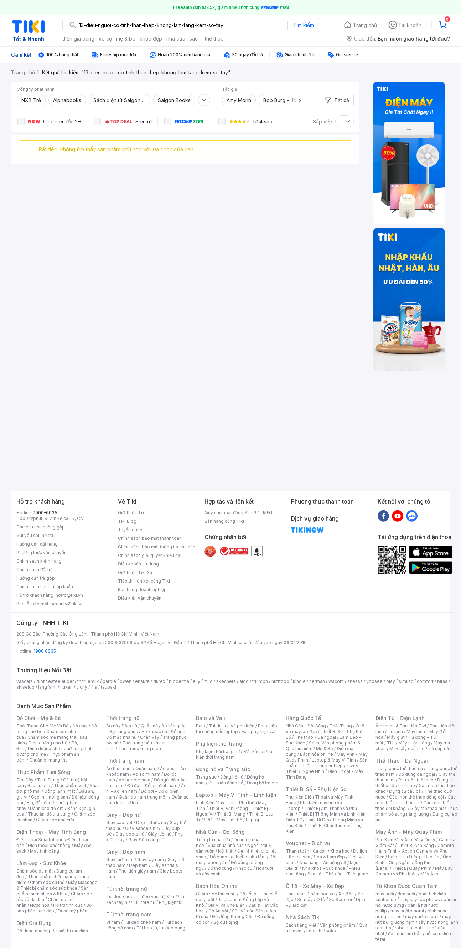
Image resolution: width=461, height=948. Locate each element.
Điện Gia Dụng (34, 923)
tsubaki (108, 687)
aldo (244, 681)
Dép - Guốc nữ (151, 822)
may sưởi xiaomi (407, 910)
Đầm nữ (129, 725)
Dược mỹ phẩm (73, 910)
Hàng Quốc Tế (303, 718)
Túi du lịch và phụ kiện (231, 725)
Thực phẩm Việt (70, 785)
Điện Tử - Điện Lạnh (400, 718)
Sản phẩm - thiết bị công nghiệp (326, 762)
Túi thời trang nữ (126, 889)
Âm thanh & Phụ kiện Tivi (400, 725)
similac (406, 681)
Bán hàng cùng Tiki (224, 521)
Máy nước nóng (414, 743)
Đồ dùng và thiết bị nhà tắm (238, 856)
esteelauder (61, 681)
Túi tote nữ (144, 902)
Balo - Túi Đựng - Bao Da (413, 856)
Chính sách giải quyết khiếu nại (149, 555)
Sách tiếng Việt (301, 925)
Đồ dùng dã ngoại (416, 774)
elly (196, 681)
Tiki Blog (127, 521)
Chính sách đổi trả (34, 569)
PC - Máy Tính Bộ (224, 819)
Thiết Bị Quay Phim (411, 868)
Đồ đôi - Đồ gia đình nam (152, 785)
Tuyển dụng (130, 529)
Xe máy (305, 899)
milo (208, 681)
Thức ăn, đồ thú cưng (49, 814)
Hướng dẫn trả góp (35, 578)
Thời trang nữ (123, 718)
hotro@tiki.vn (69, 595)
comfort (425, 681)
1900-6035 (45, 512)
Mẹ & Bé (324, 748)
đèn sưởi (406, 893)
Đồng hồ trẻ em (262, 782)
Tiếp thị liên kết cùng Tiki (144, 581)
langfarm (47, 687)
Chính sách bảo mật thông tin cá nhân (156, 546)
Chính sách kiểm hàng (39, 561)
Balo (200, 725)
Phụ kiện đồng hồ (225, 782)
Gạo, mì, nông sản (49, 797)
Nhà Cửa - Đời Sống (220, 832)
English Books (321, 930)
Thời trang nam (125, 761)
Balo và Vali (210, 718)
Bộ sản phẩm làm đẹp (54, 907)
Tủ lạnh (395, 731)
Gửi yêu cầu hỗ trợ (34, 535)
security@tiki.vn (67, 603)
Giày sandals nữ (141, 828)
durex (159, 681)
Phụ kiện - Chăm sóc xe (310, 893)
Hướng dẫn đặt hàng (37, 544)
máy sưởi (384, 893)
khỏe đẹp (151, 39)
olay (390, 681)
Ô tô (320, 899)
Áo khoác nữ (154, 731)
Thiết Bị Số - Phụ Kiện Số (316, 789)
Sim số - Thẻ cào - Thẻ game (337, 873)
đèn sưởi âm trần (405, 933)
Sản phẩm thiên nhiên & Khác (52, 890)
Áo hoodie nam (134, 780)
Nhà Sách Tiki (303, 917)
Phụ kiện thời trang (219, 744)
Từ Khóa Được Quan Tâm (406, 886)
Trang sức (206, 777)
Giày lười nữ (159, 834)
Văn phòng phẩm (337, 925)
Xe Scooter (340, 899)
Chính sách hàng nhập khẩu (44, 586)
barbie (109, 681)
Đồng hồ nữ (231, 777)
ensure (142, 681)
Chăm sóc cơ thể (47, 882)
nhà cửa (175, 39)
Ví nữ (172, 896)
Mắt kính (252, 751)
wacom (336, 681)
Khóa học (339, 851)
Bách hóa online (316, 754)
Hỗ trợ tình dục (68, 905)
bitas (442, 681)
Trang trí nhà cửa (213, 839)
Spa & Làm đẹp (329, 856)
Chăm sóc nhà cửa (55, 819)
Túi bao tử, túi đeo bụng (160, 928)
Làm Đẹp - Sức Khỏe (41, 863)
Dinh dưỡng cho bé (48, 743)
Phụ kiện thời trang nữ (218, 751)
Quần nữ (149, 725)
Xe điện (346, 893)
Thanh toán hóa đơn (306, 851)
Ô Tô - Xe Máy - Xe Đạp (315, 886)
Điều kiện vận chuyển (139, 598)
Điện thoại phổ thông (49, 845)
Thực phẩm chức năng (51, 876)
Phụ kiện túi (170, 902)
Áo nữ (112, 725)
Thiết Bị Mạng (231, 814)
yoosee (374, 681)
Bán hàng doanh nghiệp (142, 589)
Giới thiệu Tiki (132, 512)
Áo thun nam (119, 768)
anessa (355, 681)
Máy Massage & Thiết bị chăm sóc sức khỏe (57, 885)
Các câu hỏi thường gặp (40, 527)
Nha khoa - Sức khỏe (323, 868)
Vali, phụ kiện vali (259, 731)
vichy (81, 687)
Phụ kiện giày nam (137, 871)
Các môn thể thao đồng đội (416, 797)
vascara (24, 681)
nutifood (280, 681)
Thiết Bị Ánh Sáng (416, 845)
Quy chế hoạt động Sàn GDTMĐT (238, 512)
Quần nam (145, 768)
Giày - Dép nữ (123, 815)
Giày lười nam (120, 859)
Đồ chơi (80, 725)
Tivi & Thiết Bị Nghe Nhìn (322, 768)
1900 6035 (44, 651)
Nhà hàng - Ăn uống (319, 862)
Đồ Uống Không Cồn (233, 916)
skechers (226, 681)
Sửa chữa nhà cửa (226, 845)
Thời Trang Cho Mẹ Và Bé (42, 725)
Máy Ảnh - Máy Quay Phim (408, 832)
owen (125, 681)
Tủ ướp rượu (440, 748)
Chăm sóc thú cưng (216, 893)
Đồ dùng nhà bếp (34, 930)
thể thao (214, 39)
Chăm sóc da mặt (34, 871)
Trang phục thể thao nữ (399, 768)
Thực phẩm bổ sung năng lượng (416, 811)
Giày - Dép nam (125, 852)
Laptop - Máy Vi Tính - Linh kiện (236, 795)
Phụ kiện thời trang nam (234, 754)
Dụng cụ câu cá (405, 791)
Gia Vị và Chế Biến (226, 905)
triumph (260, 681)
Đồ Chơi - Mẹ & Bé (38, 718)
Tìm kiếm (303, 25)
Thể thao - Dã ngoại (315, 737)
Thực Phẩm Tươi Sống (43, 772)
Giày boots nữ (129, 834)
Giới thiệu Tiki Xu (135, 572)
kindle (299, 681)
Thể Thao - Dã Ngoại (401, 761)
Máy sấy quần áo (407, 748)
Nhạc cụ (243, 868)
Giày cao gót (119, 822)
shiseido (25, 687)
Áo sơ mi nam (146, 774)
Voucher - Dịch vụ (308, 843)
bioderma (179, 681)
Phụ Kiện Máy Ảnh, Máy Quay (405, 839)
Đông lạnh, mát (59, 791)
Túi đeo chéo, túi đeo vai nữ (134, 896)
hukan (66, 687)
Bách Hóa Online (217, 886)
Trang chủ (365, 25)
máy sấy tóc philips (420, 899)
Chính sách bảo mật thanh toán (150, 538)
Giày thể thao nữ (427, 808)
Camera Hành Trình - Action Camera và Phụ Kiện (414, 851)
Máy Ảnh (429, 873)
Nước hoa (40, 905)
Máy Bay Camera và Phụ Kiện (414, 870)
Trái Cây (24, 780)
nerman (317, 681)
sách (195, 39)
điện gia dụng (78, 39)
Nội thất (226, 851)
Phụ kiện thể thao (416, 780)
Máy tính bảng (44, 851)
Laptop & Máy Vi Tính (334, 760)
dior (40, 681)
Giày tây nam (150, 859)
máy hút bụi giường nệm (413, 919)
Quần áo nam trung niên (143, 797)
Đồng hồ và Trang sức (223, 769)
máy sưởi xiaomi (422, 916)
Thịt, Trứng (48, 780)
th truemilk (88, 681)
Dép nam (138, 865)
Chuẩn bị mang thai (49, 760)
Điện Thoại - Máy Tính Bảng (51, 832)
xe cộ (105, 39)
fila (94, 687)
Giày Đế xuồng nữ (146, 839)
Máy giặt (396, 737)
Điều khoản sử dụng (138, 564)
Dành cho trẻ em (47, 808)
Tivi (391, 743)
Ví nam (113, 922)
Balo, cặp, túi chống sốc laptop (237, 728)
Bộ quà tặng (225, 922)
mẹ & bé (125, 39)
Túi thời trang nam (128, 914)
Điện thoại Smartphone (40, 839)
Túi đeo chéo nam (142, 922)
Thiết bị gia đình (71, 930)
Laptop (253, 819)
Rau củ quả (38, 785)
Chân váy (149, 737)
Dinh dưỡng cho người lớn (54, 748)
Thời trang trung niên (139, 748)
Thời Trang (341, 725)
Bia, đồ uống (39, 802)
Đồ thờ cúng (219, 868)
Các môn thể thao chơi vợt (415, 799)
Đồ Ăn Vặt (218, 910)
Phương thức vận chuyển (41, 552)
